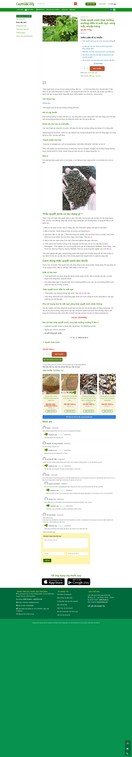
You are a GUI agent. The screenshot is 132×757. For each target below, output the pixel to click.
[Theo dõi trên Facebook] (111, 9)
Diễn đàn (73, 10)
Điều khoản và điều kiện (64, 598)
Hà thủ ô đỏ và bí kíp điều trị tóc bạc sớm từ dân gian (69, 398)
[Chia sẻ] (127, 743)
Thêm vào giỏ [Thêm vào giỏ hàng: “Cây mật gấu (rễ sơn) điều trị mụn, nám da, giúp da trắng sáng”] (107, 411)
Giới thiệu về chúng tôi (64, 594)
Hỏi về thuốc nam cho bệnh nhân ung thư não (97, 60)
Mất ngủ (92, 76)
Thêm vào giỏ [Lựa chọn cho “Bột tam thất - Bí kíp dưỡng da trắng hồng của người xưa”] (51, 411)
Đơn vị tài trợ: (98, 602)
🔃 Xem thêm (98, 63)
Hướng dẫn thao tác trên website (67, 601)
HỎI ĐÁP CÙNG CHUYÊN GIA (52, 536)
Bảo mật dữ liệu (62, 604)
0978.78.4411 (27, 599)
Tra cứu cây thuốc (53, 10)
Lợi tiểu (86, 76)
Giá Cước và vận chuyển (65, 608)
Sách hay (65, 9)
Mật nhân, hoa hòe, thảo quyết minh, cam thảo (97, 52)
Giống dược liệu (21, 26)
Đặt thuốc (97, 68)
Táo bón (97, 76)
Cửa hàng (29, 10)
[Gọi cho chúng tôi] (114, 9)
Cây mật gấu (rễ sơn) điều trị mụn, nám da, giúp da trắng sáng (107, 398)
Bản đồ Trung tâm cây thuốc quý (67, 611)
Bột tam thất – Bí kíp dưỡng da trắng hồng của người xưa (51, 398)
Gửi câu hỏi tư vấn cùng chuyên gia (79, 417)
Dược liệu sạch (21, 22)
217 (64, 393)
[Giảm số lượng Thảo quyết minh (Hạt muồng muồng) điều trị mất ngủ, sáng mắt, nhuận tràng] (82, 68)
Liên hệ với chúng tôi (63, 615)
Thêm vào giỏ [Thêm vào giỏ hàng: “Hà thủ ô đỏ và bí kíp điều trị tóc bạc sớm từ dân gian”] (70, 411)
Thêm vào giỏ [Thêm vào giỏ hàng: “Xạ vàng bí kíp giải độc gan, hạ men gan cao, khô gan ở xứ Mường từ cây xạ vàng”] (88, 411)
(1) (98, 151)
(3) (110, 249)
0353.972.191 (37, 599)
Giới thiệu (20, 9)
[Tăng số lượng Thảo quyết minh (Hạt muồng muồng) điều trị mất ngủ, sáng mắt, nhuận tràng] (87, 68)
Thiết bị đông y (21, 32)
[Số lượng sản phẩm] (84, 68)
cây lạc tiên (83, 293)
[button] (102, 4)
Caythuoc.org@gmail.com (30, 602)
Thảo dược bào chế (22, 29)
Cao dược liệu (20, 19)
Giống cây (40, 10)
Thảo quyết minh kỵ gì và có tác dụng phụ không (97, 41)
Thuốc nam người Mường (24, 36)
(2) (91, 237)
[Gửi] (75, 3)
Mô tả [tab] (44, 83)
